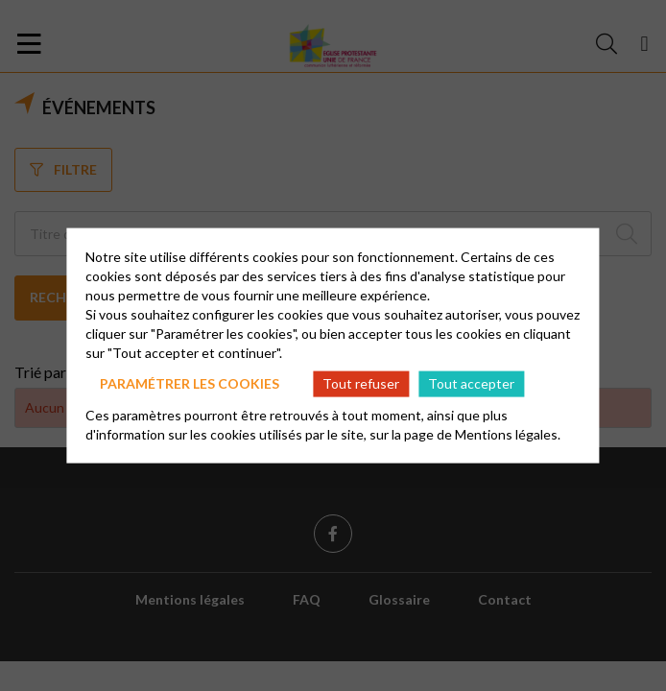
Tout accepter (471, 383)
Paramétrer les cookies (189, 383)
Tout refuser (360, 383)
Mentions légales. (507, 433)
